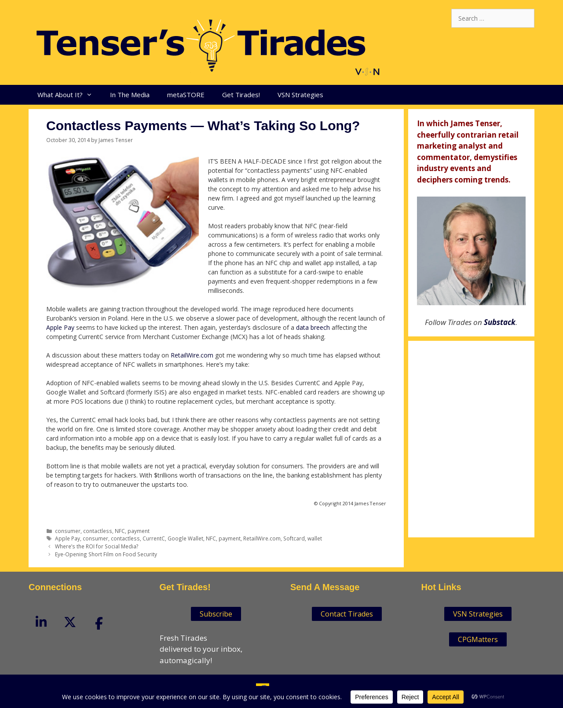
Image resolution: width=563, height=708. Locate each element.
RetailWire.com (192, 355)
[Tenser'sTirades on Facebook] (99, 622)
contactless (97, 530)
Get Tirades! (241, 94)
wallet (314, 538)
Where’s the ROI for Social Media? (97, 546)
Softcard (294, 538)
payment (139, 530)
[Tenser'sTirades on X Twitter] (70, 622)
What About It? (69, 95)
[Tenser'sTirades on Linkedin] (41, 622)
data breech (313, 327)
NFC (120, 530)
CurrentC (154, 538)
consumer (67, 530)
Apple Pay (60, 327)
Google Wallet (185, 538)
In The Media (130, 94)
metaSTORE (186, 94)
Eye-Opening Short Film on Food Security (106, 554)
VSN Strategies (300, 94)
